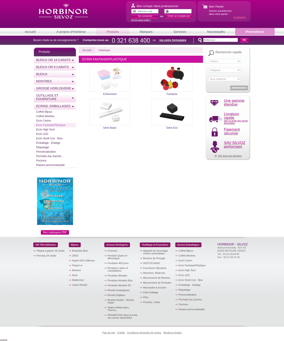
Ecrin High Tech (45, 129)
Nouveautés (216, 32)
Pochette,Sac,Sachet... (49, 156)
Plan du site (108, 332)
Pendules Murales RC (119, 285)
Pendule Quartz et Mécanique (117, 257)
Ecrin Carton (43, 120)
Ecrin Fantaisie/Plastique (50, 125)
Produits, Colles (151, 302)
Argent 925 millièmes (83, 260)
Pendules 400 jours (118, 263)
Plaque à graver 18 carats (51, 250)
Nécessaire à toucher (154, 287)
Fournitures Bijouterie (154, 268)
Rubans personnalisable (50, 165)
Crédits (121, 332)
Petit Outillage (150, 292)
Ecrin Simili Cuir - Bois (49, 138)
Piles (145, 297)
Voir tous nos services (230, 155)
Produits (112, 32)
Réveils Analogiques (119, 290)
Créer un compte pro (179, 16)
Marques (146, 32)
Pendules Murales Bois (120, 280)
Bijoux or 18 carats (53, 60)
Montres (44, 81)
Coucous (112, 250)
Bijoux (41, 74)
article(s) (240, 17)
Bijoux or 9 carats (52, 67)
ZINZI (75, 255)
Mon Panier (216, 6)
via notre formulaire (172, 40)
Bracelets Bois (80, 250)
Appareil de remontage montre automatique (155, 252)
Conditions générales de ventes (144, 332)
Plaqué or (77, 265)
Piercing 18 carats (46, 255)
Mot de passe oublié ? (141, 20)
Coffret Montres (45, 116)
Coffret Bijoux (44, 111)
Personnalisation (46, 151)
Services (180, 32)
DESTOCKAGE (151, 263)
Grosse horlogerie (53, 88)
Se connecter (145, 16)
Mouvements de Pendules (157, 282)
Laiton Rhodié (79, 285)
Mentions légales (173, 332)
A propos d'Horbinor (71, 32)
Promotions (255, 32)
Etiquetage (42, 147)
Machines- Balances (154, 273)
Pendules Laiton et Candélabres (118, 269)
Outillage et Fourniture (47, 97)
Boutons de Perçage (154, 258)
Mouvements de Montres (156, 277)
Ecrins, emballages (53, 106)
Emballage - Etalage (48, 142)
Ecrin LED (42, 134)
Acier (75, 275)
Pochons (41, 160)
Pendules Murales (117, 275)
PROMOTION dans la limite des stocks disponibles (123, 316)
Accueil (30, 32)
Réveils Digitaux (116, 295)
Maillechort (78, 280)
